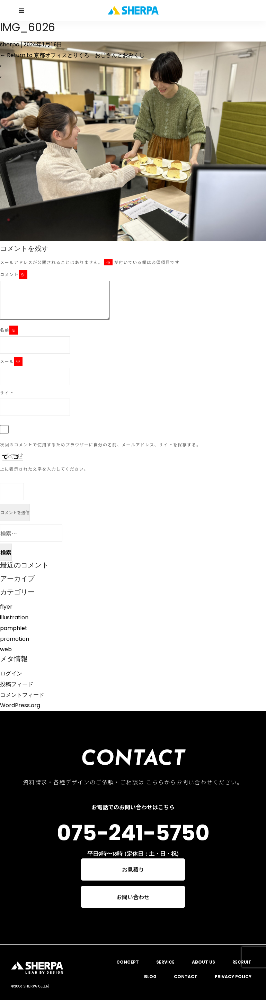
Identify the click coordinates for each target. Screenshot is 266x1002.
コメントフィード (22, 695)
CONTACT (185, 978)
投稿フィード (16, 684)
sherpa (9, 44)
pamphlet (13, 628)
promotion (14, 639)
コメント (13, 274)
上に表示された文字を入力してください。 (44, 469)
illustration (14, 617)
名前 (9, 330)
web (6, 649)
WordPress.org (20, 705)
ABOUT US (203, 963)
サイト (7, 392)
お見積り (133, 870)
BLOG (150, 978)
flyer (6, 607)
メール (11, 361)
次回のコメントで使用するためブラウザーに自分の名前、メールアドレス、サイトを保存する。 (100, 444)
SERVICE (165, 963)
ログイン (11, 673)
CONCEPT (127, 963)
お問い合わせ (133, 898)
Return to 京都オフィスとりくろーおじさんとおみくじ (72, 55)
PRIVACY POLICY (233, 978)
